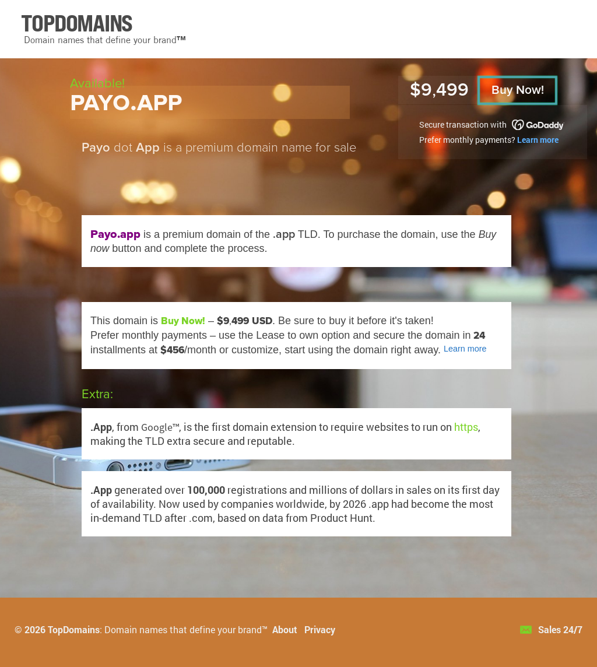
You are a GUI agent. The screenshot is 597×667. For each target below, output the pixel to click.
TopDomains (74, 629)
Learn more (538, 139)
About (284, 629)
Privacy (319, 629)
